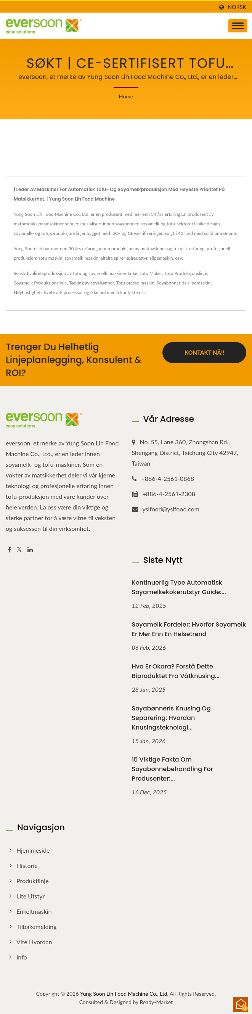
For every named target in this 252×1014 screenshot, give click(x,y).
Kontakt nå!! (205, 352)
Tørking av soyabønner (91, 283)
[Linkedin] (30, 549)
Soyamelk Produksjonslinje (40, 283)
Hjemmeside (33, 850)
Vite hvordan (34, 941)
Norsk (237, 7)
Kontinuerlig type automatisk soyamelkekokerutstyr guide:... (179, 587)
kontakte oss (132, 292)
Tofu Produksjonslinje (185, 273)
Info (21, 957)
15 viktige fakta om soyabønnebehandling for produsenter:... (172, 769)
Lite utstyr (30, 896)
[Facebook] (9, 549)
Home (126, 96)
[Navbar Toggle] (237, 25)
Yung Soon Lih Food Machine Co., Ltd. (124, 993)
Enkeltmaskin (34, 911)
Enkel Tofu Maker (145, 273)
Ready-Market (156, 1002)
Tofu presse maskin (135, 283)
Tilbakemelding (36, 926)
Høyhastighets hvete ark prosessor (48, 292)
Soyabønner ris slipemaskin (184, 283)
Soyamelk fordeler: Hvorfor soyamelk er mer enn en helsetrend (189, 629)
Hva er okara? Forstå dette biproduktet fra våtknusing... (176, 671)
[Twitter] (19, 549)
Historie (27, 865)
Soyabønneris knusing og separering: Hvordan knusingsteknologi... (171, 718)
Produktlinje (32, 880)
